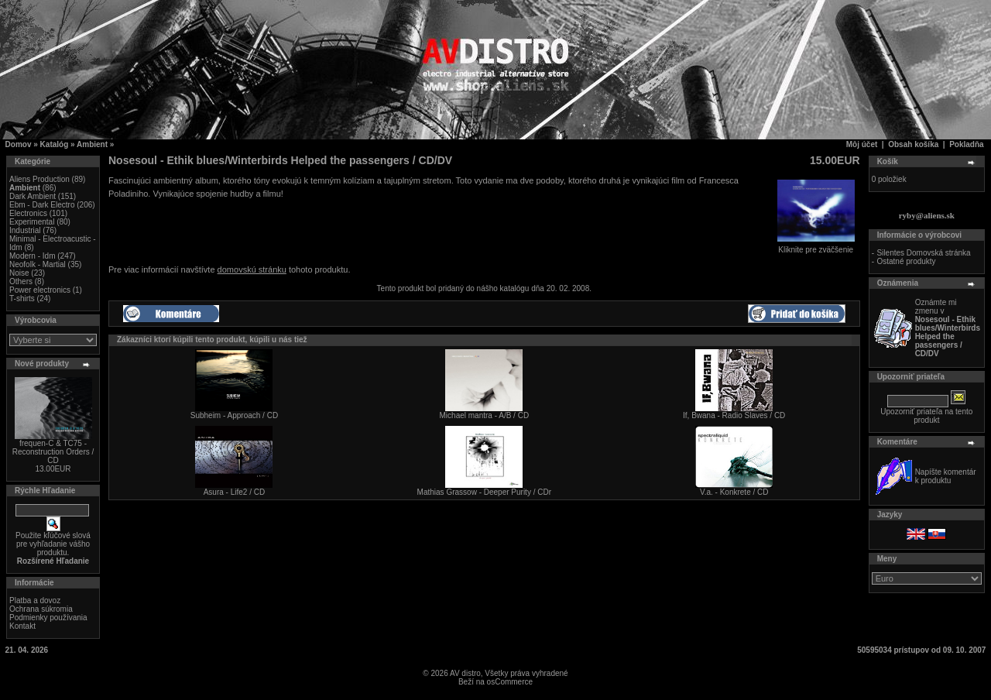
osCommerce (510, 682)
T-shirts (22, 298)
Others (21, 281)
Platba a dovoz (34, 600)
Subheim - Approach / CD (234, 415)
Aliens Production (39, 179)
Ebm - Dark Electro (41, 205)
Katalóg (54, 144)
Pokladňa (966, 144)
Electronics (28, 213)
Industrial (25, 230)
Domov (18, 144)
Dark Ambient (32, 196)
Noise (19, 273)
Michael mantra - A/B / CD (485, 415)
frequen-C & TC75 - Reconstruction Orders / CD (53, 452)
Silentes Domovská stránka (923, 253)
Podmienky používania (48, 617)
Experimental (31, 222)
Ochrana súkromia (41, 609)
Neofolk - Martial (37, 264)
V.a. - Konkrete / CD (734, 492)
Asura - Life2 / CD (234, 492)
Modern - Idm (32, 256)
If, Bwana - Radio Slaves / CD (734, 415)
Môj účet (862, 144)
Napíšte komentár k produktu (945, 476)
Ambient (92, 144)
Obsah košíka (913, 144)
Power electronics (39, 290)
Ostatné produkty (905, 261)
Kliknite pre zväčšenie (816, 246)
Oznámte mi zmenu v (947, 328)
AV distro (465, 673)
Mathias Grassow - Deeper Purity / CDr (484, 492)
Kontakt (22, 626)
